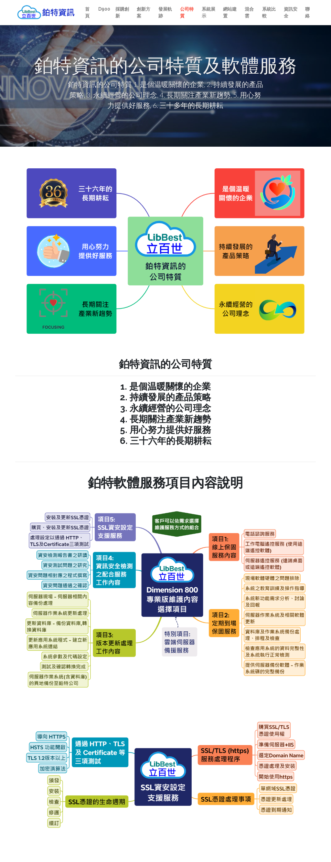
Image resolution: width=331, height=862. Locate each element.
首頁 (87, 12)
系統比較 (269, 12)
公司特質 (187, 12)
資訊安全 (290, 12)
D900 (104, 9)
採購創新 (122, 12)
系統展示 (208, 12)
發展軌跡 (165, 12)
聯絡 (307, 12)
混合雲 (249, 12)
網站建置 (230, 12)
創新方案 (143, 12)
